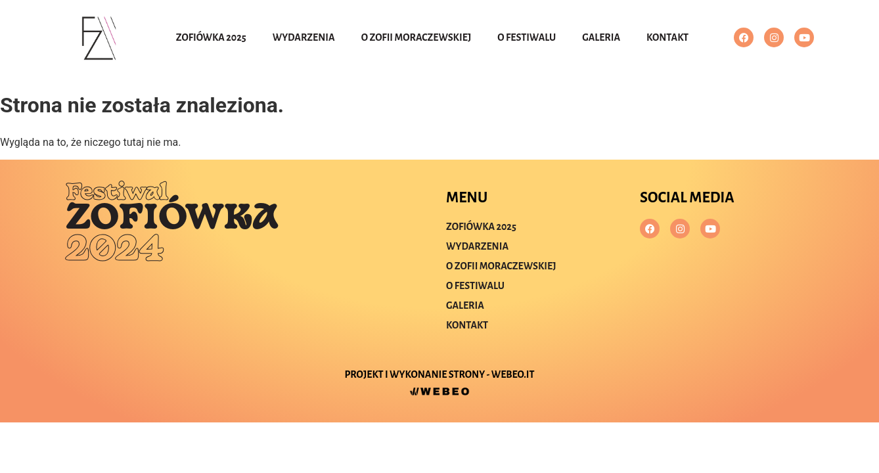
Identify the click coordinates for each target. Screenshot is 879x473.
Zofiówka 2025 (211, 37)
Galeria (601, 37)
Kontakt (667, 37)
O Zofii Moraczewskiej (416, 37)
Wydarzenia (304, 37)
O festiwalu (526, 37)
